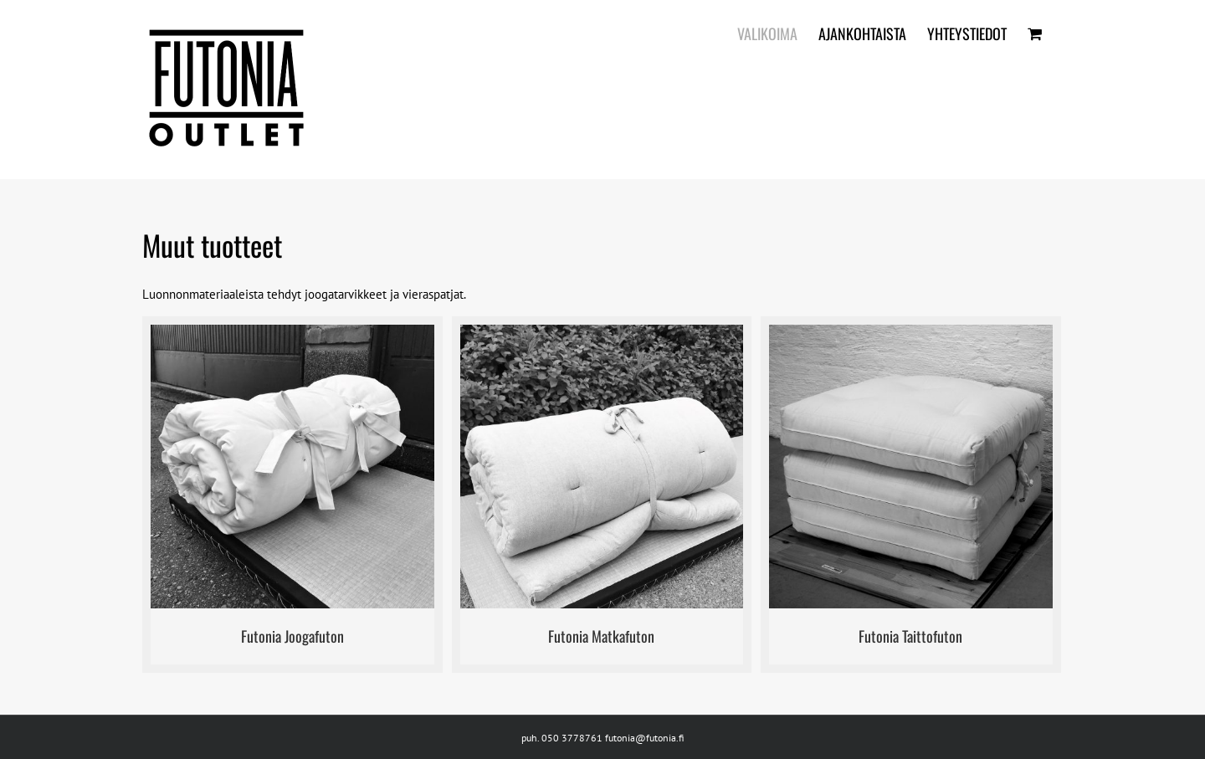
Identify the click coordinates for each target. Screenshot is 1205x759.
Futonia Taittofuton (910, 636)
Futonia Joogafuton (292, 636)
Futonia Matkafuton (601, 636)
